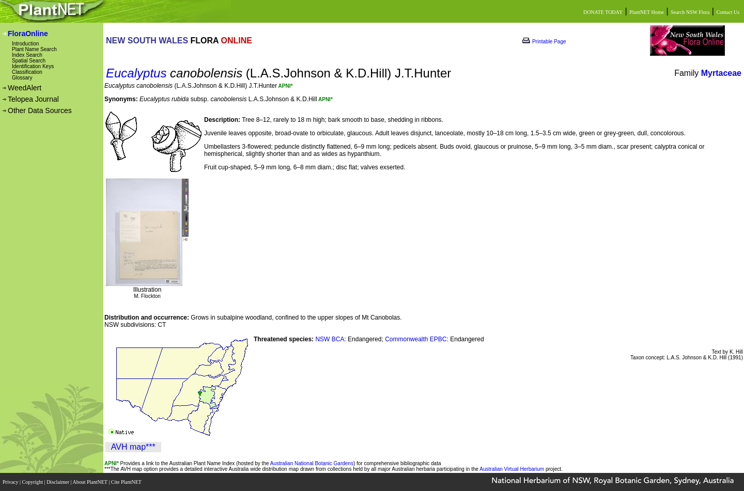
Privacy (11, 482)
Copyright (33, 482)
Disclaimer (58, 482)
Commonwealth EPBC (415, 339)
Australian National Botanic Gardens (311, 463)
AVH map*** (133, 446)
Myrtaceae (721, 73)
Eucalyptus (136, 73)
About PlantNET (90, 482)
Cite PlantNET (127, 482)
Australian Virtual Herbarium (511, 469)
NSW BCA (329, 339)
